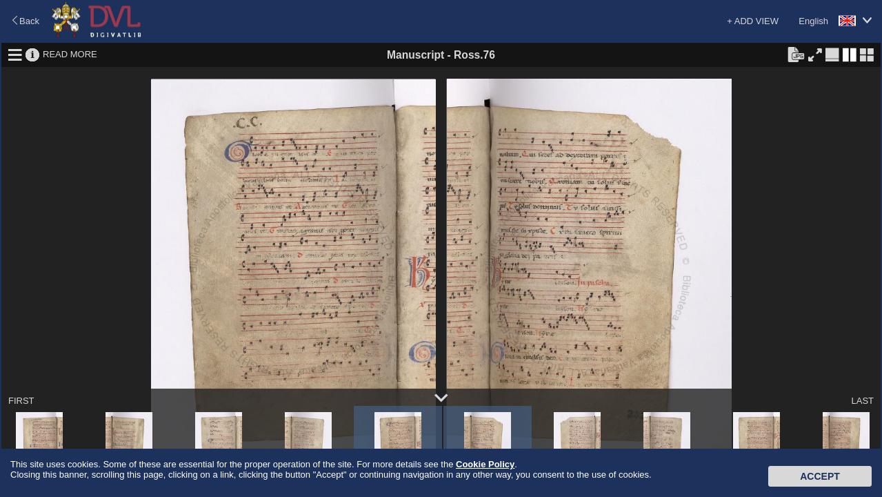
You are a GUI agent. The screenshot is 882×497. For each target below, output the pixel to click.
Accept (820, 476)
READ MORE (70, 54)
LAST (862, 401)
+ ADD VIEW (753, 21)
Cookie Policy (485, 464)
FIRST (21, 401)
